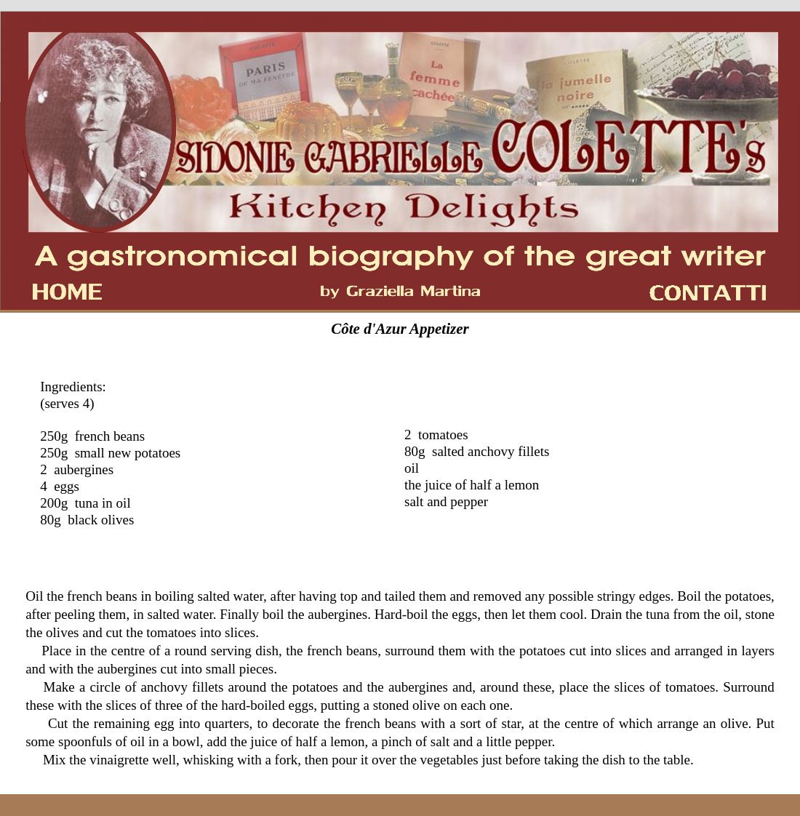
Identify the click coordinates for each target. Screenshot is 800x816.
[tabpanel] (400, 329)
